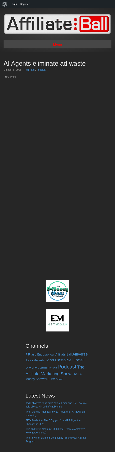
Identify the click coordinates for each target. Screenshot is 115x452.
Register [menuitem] (24, 4)
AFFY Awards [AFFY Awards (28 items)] (35, 360)
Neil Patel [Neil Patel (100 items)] (75, 360)
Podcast (41, 69)
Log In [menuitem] (14, 4)
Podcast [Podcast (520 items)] (67, 367)
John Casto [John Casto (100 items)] (55, 360)
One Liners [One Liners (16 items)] (32, 367)
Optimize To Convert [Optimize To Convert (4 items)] (48, 368)
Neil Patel (30, 69)
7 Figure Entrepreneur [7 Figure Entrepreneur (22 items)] (40, 354)
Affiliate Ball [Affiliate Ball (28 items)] (63, 354)
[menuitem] (4, 4)
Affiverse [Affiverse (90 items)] (80, 354)
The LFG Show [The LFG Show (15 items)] (53, 379)
